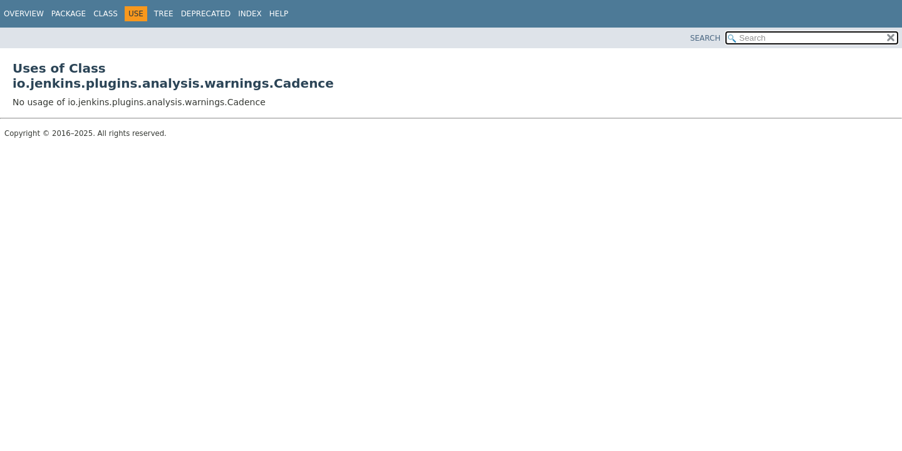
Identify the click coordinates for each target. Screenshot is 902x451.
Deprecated (206, 13)
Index (250, 13)
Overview (24, 13)
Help (279, 13)
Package (68, 13)
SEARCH (705, 38)
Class (105, 13)
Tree (164, 13)
